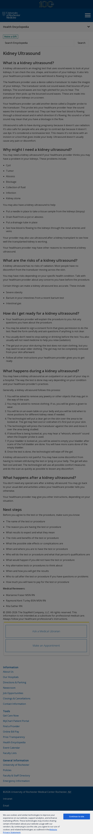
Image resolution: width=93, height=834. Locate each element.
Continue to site (76, 816)
